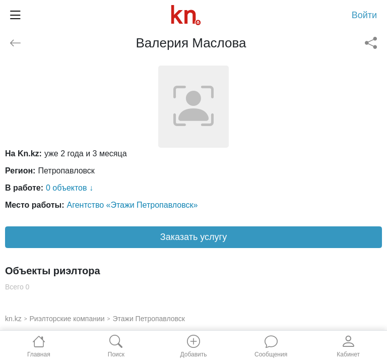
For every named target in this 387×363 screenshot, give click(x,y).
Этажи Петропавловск (148, 319)
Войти (364, 15)
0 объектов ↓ (69, 188)
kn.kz (13, 319)
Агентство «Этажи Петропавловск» (132, 205)
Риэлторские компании (67, 319)
